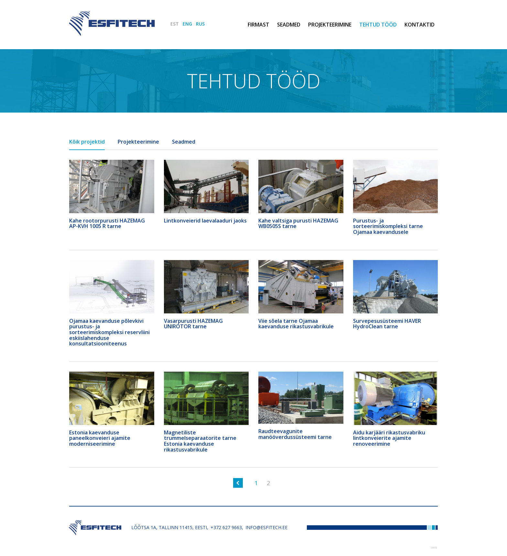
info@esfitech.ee (266, 527)
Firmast (258, 24)
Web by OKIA (434, 548)
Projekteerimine (329, 24)
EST (174, 24)
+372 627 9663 (226, 527)
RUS (200, 24)
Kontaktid (420, 24)
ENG (187, 24)
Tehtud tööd (378, 24)
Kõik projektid (87, 141)
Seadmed (288, 24)
